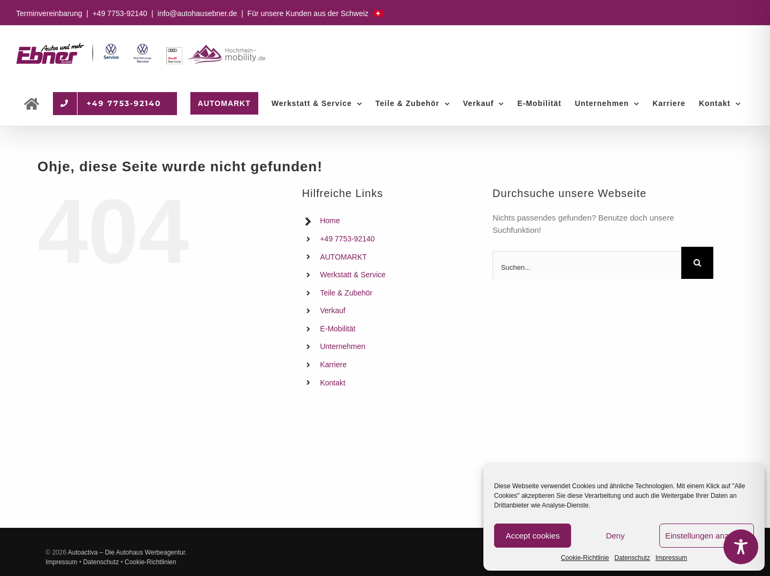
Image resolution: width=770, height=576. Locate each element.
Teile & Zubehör (346, 293)
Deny (615, 535)
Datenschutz (632, 558)
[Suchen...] (586, 267)
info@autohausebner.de (197, 13)
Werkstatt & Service (353, 274)
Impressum (671, 558)
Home (330, 220)
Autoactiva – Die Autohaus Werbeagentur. (127, 552)
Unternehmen (342, 346)
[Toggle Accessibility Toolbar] (740, 546)
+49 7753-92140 (120, 13)
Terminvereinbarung (49, 13)
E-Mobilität (337, 328)
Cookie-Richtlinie (585, 558)
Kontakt (332, 382)
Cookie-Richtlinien (150, 562)
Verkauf (332, 310)
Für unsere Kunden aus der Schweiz (315, 13)
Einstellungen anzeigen (706, 535)
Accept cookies (533, 535)
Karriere (333, 364)
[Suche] (697, 263)
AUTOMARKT (343, 257)
